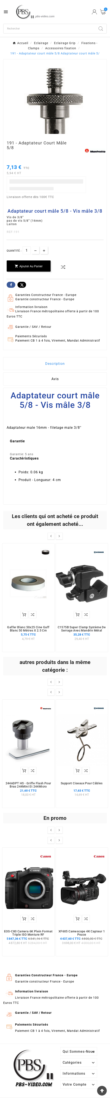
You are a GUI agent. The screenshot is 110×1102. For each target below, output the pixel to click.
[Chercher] (49, 28)
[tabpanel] (55, 111)
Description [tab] (55, 364)
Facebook (11, 285)
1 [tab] (55, 132)
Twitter (21, 285)
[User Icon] (94, 11)
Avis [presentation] (55, 379)
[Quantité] (27, 250)
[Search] (101, 28)
